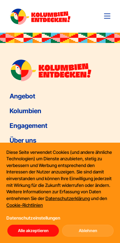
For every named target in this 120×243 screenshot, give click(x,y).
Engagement (28, 126)
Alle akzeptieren (33, 230)
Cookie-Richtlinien (24, 205)
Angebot (22, 96)
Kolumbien (25, 111)
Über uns (23, 140)
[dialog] (60, 193)
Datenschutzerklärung (67, 198)
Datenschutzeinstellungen (33, 218)
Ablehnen (88, 230)
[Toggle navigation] (107, 16)
